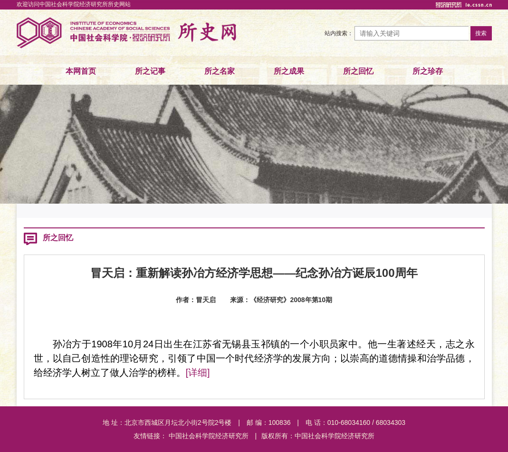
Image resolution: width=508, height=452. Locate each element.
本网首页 (81, 71)
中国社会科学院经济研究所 (209, 436)
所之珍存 (427, 71)
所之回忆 (358, 71)
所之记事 (150, 71)
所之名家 (219, 71)
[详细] (198, 372)
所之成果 (289, 71)
